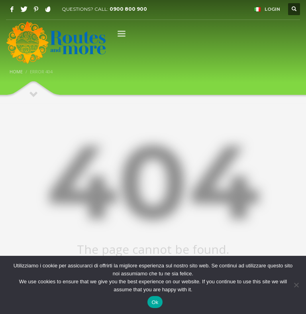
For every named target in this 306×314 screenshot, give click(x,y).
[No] (296, 285)
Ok (154, 302)
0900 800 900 (128, 9)
